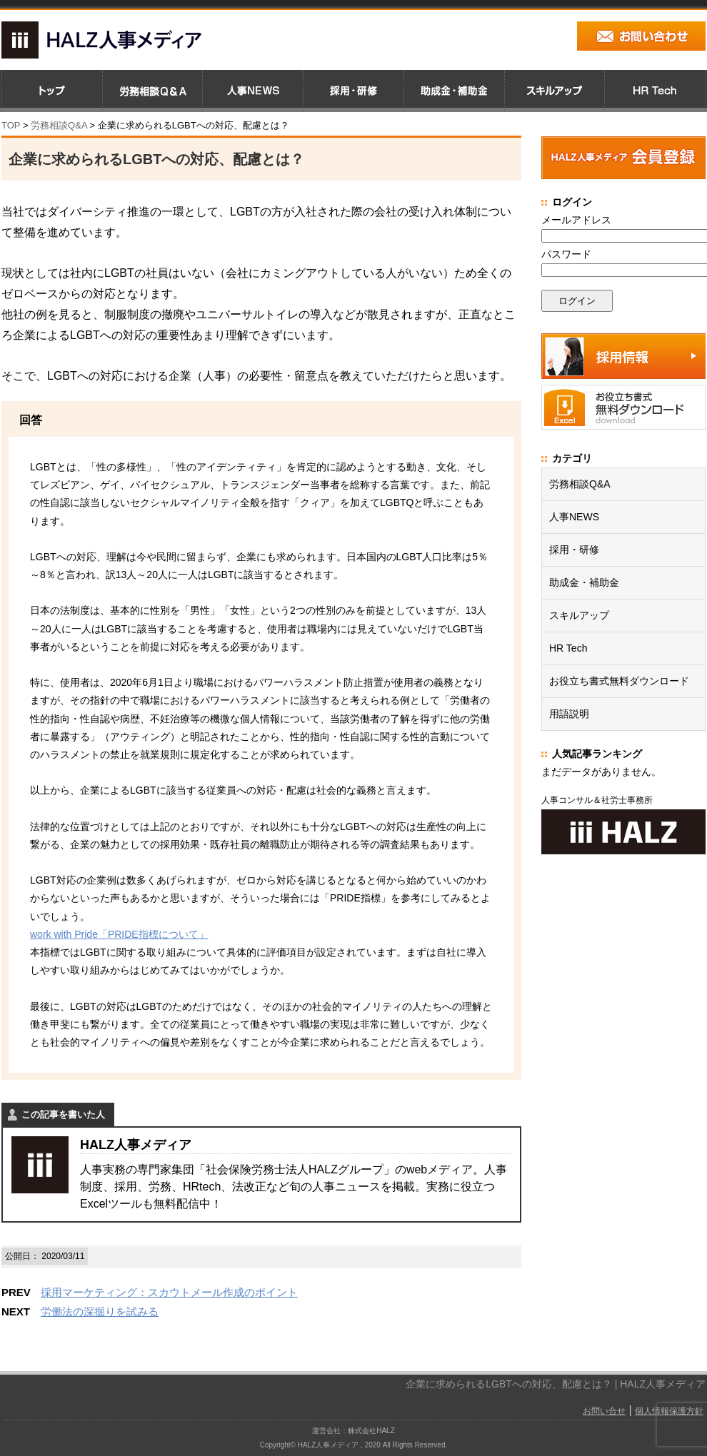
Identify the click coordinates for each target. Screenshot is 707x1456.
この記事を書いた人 (63, 1114)
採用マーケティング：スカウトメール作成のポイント (169, 1292)
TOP (10, 125)
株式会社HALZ (371, 1431)
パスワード (566, 254)
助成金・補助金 (584, 582)
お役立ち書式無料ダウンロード (619, 681)
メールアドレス (576, 220)
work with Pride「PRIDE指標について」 (119, 934)
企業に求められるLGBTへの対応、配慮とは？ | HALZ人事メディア (556, 1384)
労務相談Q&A (59, 125)
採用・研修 (574, 549)
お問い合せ (604, 1411)
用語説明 (569, 713)
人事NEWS (574, 516)
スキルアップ (579, 615)
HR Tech (568, 648)
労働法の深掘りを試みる (100, 1311)
